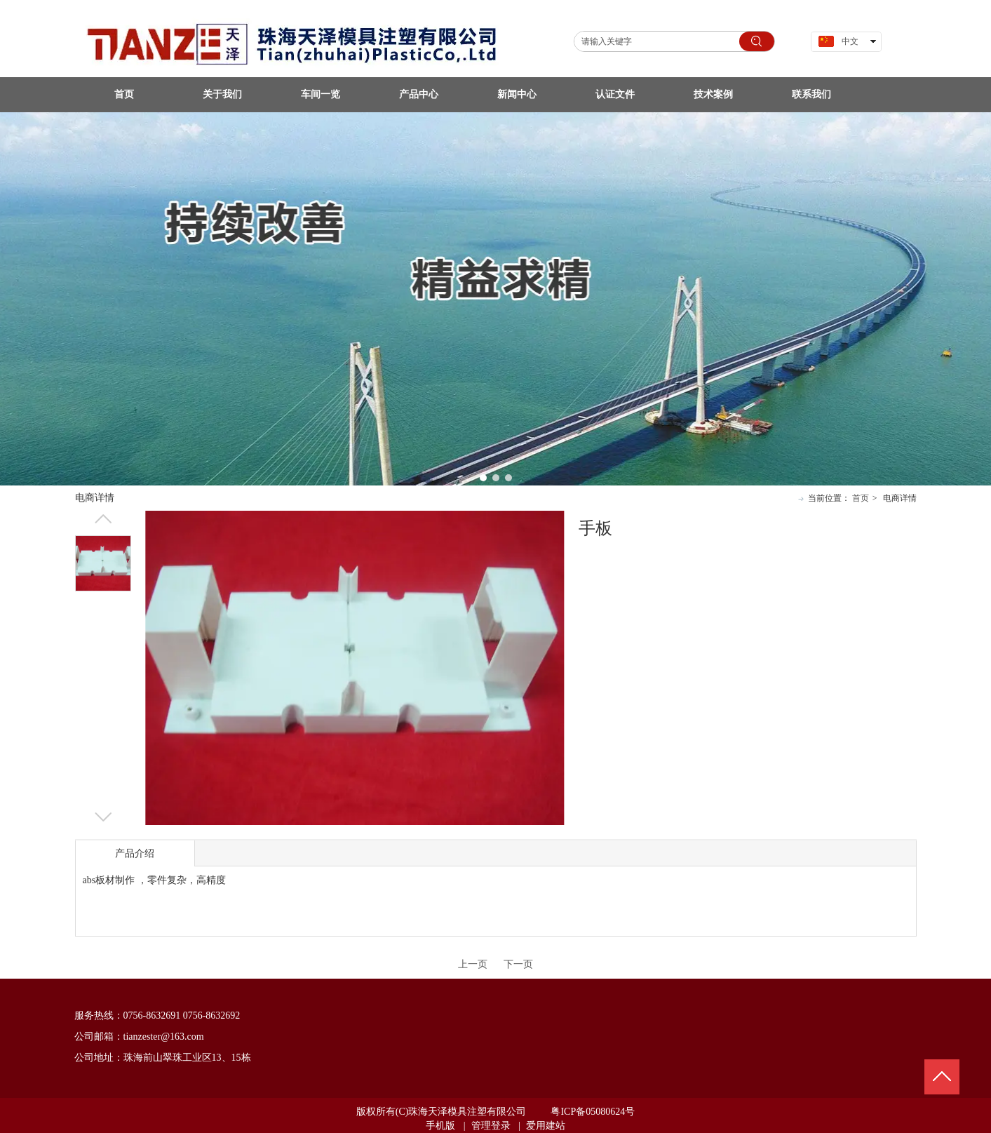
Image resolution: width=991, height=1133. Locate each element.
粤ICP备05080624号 (593, 1111)
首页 (860, 498)
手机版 (440, 1125)
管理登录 (491, 1125)
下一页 (518, 964)
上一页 (472, 964)
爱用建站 (545, 1125)
